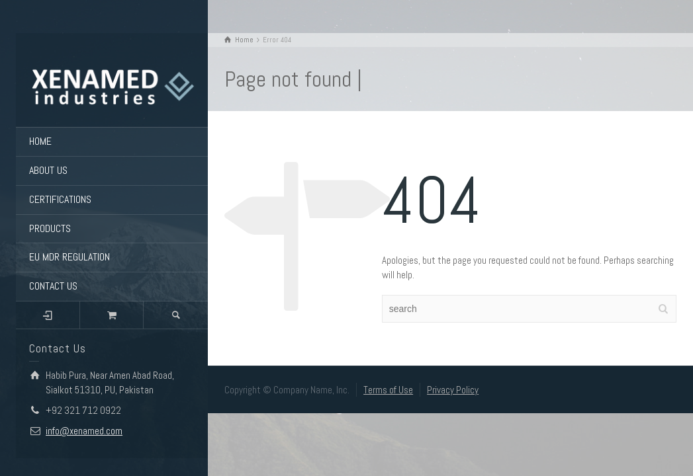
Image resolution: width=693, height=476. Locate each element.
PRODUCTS (50, 228)
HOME (40, 141)
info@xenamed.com (84, 430)
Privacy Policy (453, 389)
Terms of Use (388, 389)
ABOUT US (48, 170)
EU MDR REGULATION (69, 257)
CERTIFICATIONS (60, 199)
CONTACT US (53, 286)
